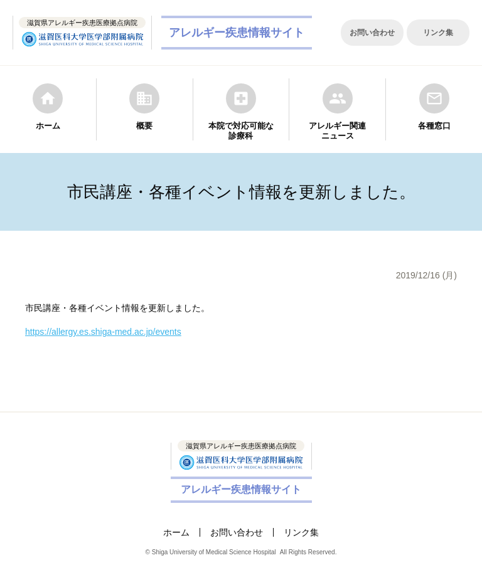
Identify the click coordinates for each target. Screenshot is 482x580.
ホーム (176, 532)
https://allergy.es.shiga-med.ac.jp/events (103, 332)
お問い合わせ (372, 32)
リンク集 (438, 32)
